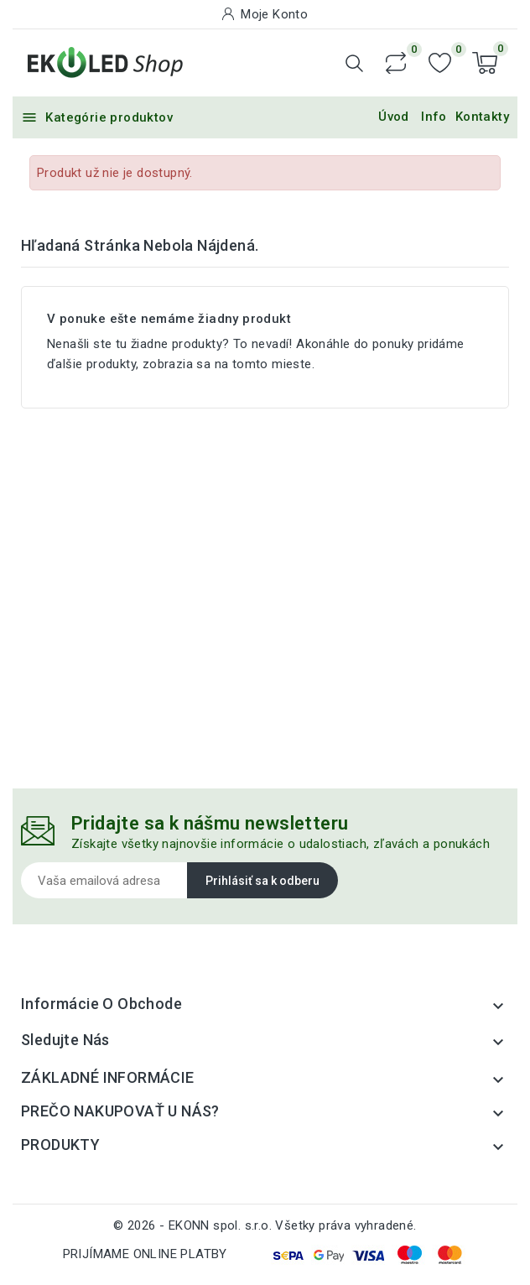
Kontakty (482, 116)
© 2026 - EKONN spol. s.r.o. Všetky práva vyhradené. (264, 1225)
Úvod (393, 116)
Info (434, 116)
